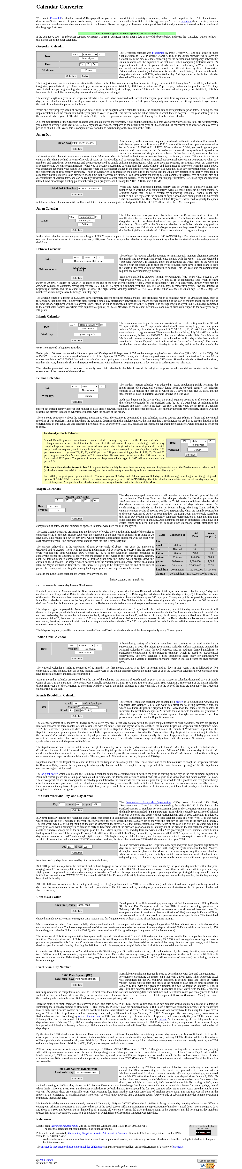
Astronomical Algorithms (64, 1125)
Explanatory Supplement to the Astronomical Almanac (98, 1133)
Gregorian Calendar (50, 46)
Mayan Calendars (48, 489)
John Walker (46, 1159)
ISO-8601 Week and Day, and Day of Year (64, 796)
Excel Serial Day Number (53, 967)
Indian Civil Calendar (51, 637)
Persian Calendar (48, 378)
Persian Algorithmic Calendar (61, 433)
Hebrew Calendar (48, 249)
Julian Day (43, 134)
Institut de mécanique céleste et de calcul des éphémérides (73, 1146)
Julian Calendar (47, 208)
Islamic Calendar (48, 316)
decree (179, 701)
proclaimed (158, 52)
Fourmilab (56, 18)
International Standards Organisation (148, 802)
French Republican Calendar (56, 695)
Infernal (163, 1019)
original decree (49, 773)
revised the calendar (89, 1016)
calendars (178, 1146)
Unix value (48, 897)
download (186, 21)
